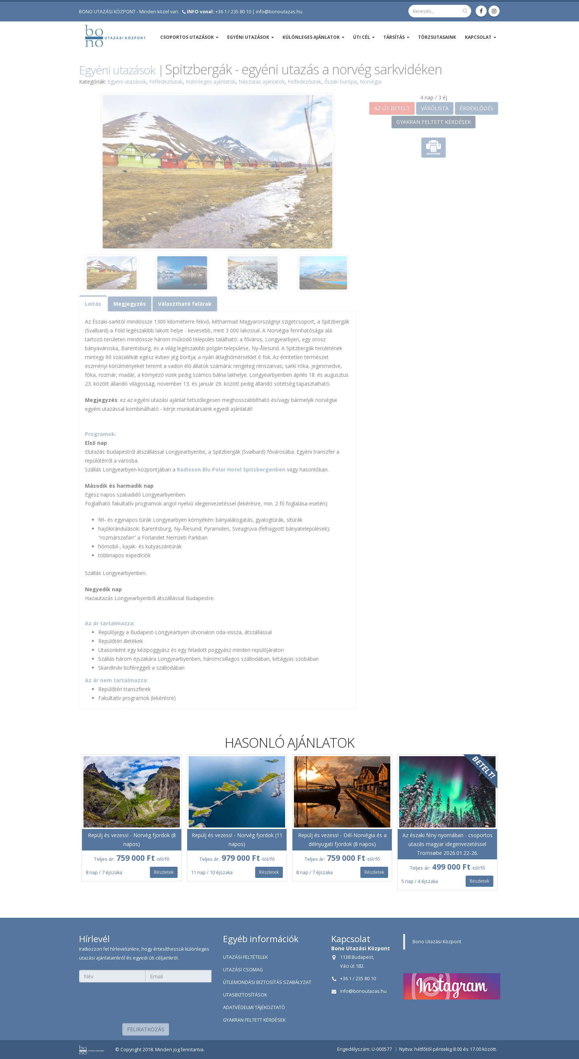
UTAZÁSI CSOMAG (243, 970)
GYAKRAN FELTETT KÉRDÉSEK (433, 121)
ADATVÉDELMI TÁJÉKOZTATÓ (254, 1007)
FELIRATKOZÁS (145, 1029)
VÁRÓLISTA (435, 108)
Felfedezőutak (166, 81)
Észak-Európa (340, 81)
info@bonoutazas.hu (279, 12)
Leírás (93, 303)
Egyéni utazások (117, 70)
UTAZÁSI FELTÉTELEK (245, 957)
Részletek (164, 872)
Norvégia (370, 81)
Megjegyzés (129, 303)
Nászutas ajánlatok (262, 81)
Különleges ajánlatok (211, 81)
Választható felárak (185, 303)
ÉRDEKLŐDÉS (476, 108)
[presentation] (145, 1000)
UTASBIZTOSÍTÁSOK (245, 995)
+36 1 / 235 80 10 (219, 12)
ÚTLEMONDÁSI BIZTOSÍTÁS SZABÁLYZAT (267, 982)
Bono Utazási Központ (436, 941)
